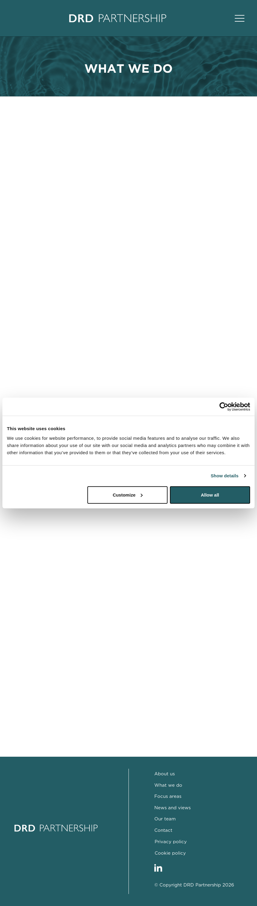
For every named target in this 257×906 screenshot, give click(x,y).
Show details (225, 475)
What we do (168, 785)
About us (164, 774)
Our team (165, 819)
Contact (163, 830)
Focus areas (167, 796)
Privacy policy (171, 842)
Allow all (210, 494)
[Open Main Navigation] (240, 18)
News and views (172, 808)
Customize (128, 494)
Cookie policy (170, 853)
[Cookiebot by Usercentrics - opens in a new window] (224, 406)
